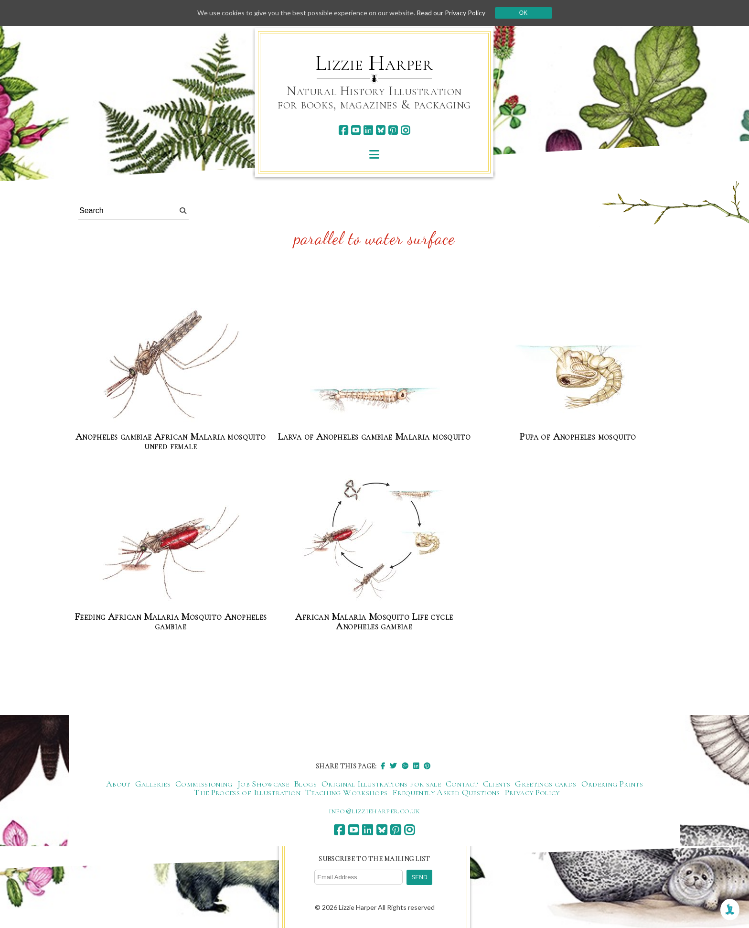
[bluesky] (380, 130)
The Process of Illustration (247, 792)
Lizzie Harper (374, 63)
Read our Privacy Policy (451, 13)
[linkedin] (368, 130)
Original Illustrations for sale (381, 783)
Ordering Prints (612, 783)
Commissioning (204, 783)
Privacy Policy (532, 792)
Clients (497, 783)
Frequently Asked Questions (446, 792)
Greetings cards (545, 783)
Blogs (305, 783)
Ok (523, 13)
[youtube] (355, 130)
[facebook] (343, 130)
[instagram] (405, 130)
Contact (462, 783)
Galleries (153, 783)
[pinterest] (392, 130)
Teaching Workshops (346, 792)
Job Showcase (263, 783)
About (118, 783)
